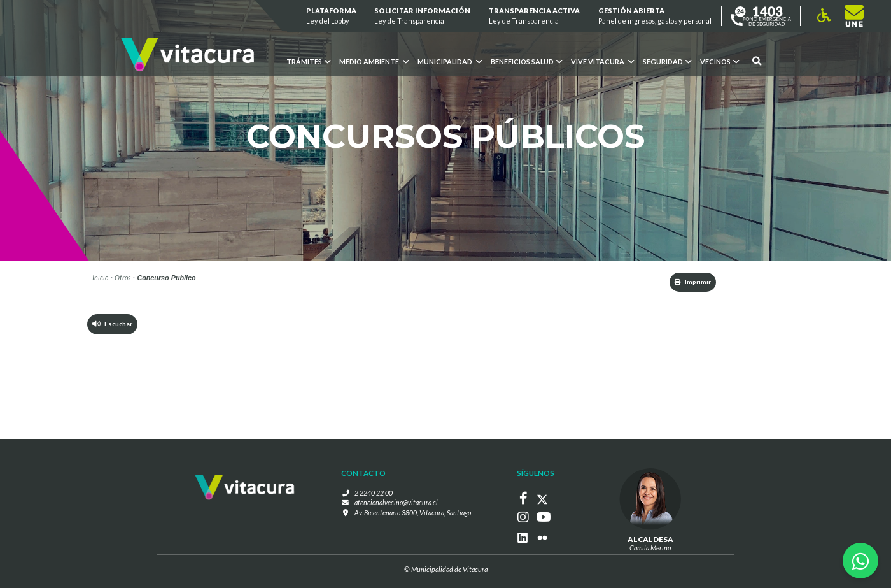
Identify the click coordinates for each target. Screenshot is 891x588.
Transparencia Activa (534, 16)
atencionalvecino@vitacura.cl (396, 503)
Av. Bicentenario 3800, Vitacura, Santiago (412, 513)
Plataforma (331, 16)
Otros (122, 277)
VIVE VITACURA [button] (602, 61)
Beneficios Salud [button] (526, 61)
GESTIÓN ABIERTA (655, 16)
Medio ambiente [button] (374, 61)
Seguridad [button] (667, 61)
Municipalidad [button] (449, 61)
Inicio (100, 277)
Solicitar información (423, 16)
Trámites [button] (308, 61)
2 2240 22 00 (373, 493)
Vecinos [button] (719, 61)
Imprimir (687, 282)
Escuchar (113, 326)
